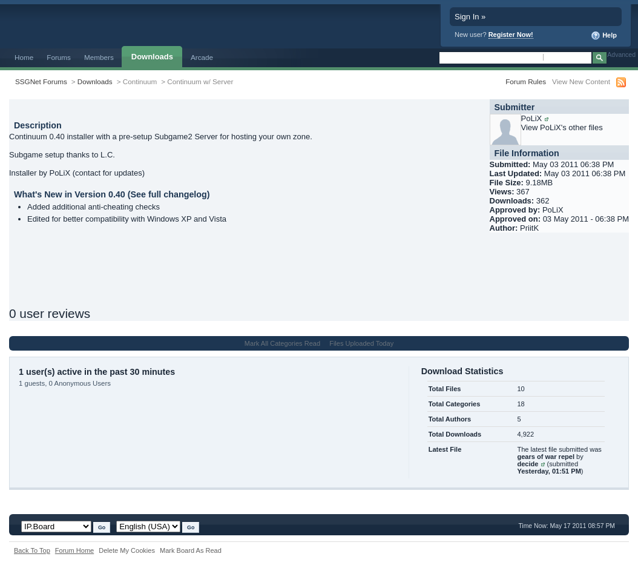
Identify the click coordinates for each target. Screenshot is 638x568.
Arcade (202, 57)
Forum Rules (525, 81)
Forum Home (74, 550)
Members (99, 57)
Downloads (152, 56)
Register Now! (510, 34)
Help (604, 36)
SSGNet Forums (41, 81)
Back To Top (32, 550)
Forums (59, 57)
